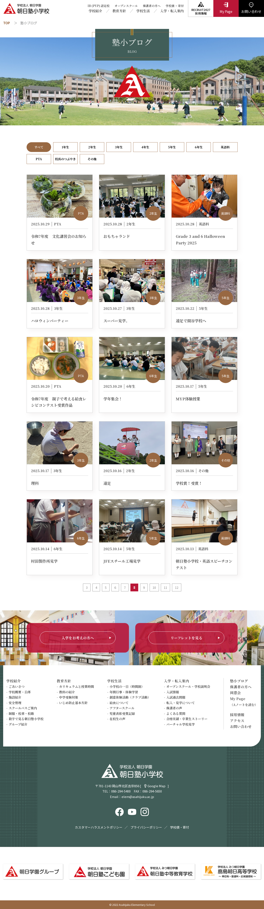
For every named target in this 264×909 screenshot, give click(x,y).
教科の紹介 (67, 692)
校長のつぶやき (65, 159)
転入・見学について (180, 702)
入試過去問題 (175, 697)
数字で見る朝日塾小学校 (26, 719)
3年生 (119, 147)
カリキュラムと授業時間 (76, 686)
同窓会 (235, 692)
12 (176, 587)
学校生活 (143, 10)
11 (165, 587)
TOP (6, 22)
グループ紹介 (18, 724)
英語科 (225, 147)
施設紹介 (15, 697)
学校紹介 (95, 10)
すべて (38, 147)
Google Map (156, 786)
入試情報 (172, 692)
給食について (119, 702)
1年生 (65, 147)
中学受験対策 (68, 697)
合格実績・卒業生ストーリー (186, 719)
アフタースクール (122, 708)
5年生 (172, 147)
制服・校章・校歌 (21, 713)
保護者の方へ (152, 6)
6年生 (199, 147)
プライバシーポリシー (146, 827)
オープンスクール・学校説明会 (188, 686)
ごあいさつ (16, 686)
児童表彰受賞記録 (122, 713)
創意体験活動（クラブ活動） (130, 697)
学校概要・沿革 (20, 692)
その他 (92, 159)
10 (154, 587)
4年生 (145, 147)
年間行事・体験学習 (124, 692)
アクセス (237, 720)
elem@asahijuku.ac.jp (138, 796)
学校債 (170, 6)
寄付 (181, 6)
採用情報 (237, 714)
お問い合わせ (241, 726)
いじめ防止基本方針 (73, 702)
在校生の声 (117, 719)
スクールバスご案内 (23, 708)
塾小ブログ (239, 680)
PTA (39, 159)
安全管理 (15, 702)
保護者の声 (174, 708)
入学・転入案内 (172, 10)
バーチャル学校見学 (180, 724)
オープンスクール (126, 6)
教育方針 (119, 10)
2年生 (92, 147)
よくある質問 (175, 713)
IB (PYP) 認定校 (99, 6)
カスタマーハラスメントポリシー (98, 827)
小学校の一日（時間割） (127, 686)
